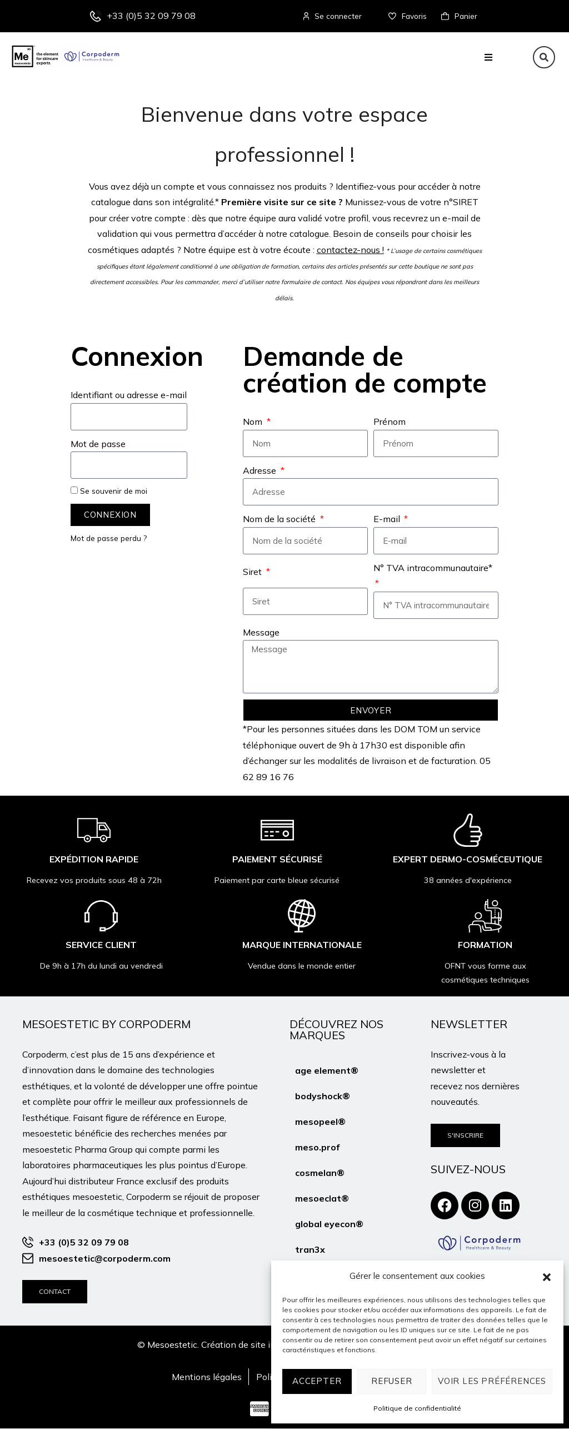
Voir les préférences (492, 1381)
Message (261, 632)
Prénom (389, 422)
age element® (326, 1070)
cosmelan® (320, 1173)
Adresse (260, 471)
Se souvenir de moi (109, 491)
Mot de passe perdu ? (109, 538)
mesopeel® (320, 1122)
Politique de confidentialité (417, 1408)
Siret (253, 572)
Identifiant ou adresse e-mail (129, 395)
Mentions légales (207, 1377)
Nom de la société (280, 519)
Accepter (316, 1381)
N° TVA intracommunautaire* (432, 568)
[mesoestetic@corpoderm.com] (27, 1258)
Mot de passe (98, 444)
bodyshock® (322, 1096)
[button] (546, 1276)
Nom (253, 422)
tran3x (310, 1250)
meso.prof (317, 1147)
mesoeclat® (322, 1198)
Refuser (391, 1381)
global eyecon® (329, 1224)
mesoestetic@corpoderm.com (105, 1258)
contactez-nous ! (350, 250)
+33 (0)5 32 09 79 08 (151, 16)
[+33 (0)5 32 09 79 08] (95, 16)
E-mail (387, 519)
